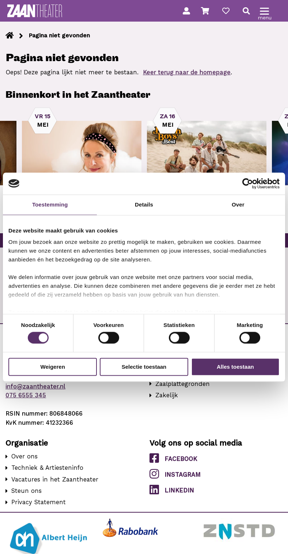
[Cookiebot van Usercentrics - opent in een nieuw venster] (248, 183)
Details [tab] (144, 204)
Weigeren (53, 367)
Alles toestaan (235, 367)
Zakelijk (166, 395)
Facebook (173, 458)
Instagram (175, 474)
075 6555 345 (25, 395)
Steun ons (26, 490)
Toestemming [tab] (50, 204)
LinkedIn (171, 489)
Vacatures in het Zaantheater (54, 479)
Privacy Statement (38, 502)
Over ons (24, 456)
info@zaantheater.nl (35, 386)
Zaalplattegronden (182, 383)
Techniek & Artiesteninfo (47, 467)
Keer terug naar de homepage (187, 72)
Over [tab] (238, 204)
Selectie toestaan (144, 367)
